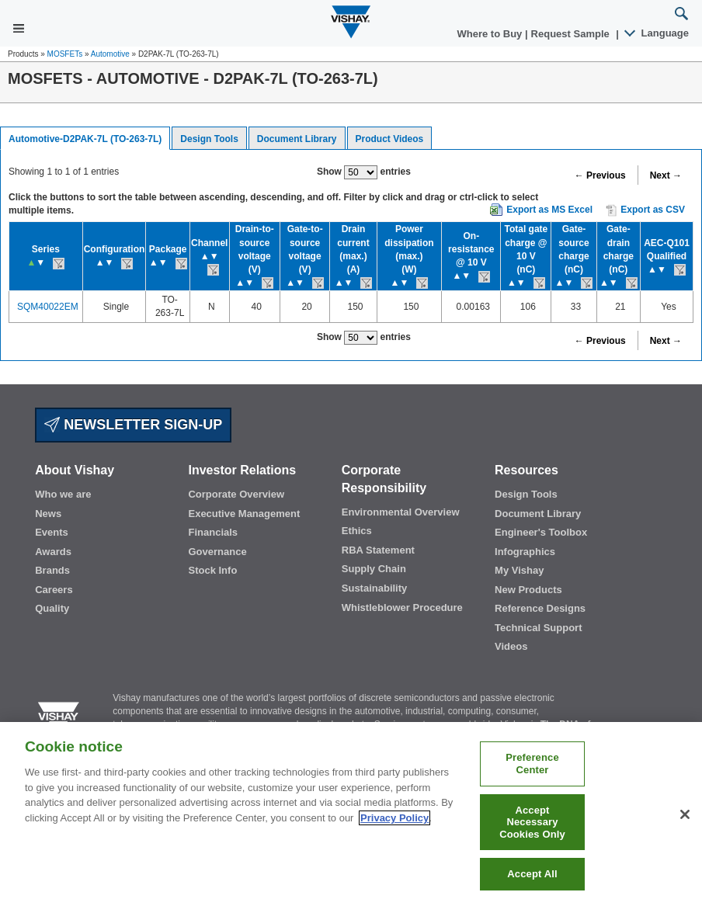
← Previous (600, 175)
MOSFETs (65, 54)
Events (51, 532)
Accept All (532, 874)
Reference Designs (540, 608)
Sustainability (375, 588)
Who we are (63, 494)
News (48, 513)
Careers (53, 589)
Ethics (357, 530)
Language (657, 33)
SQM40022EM (47, 306)
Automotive (110, 54)
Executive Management (244, 513)
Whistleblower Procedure (402, 607)
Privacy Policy (394, 818)
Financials (213, 532)
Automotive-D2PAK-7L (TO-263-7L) (85, 139)
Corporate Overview (236, 494)
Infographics (525, 551)
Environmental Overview (401, 512)
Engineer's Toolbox (541, 532)
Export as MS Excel (549, 209)
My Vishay (519, 570)
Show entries (364, 172)
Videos (511, 646)
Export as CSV (645, 210)
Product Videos (390, 139)
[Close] (685, 814)
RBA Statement (378, 550)
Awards (53, 551)
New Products (528, 589)
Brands (52, 570)
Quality (52, 608)
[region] (351, 814)
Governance (217, 551)
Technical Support (538, 628)
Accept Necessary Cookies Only (532, 822)
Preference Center (532, 764)
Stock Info (212, 570)
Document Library (297, 139)
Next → (666, 175)
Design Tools (209, 139)
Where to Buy (491, 34)
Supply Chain (374, 568)
